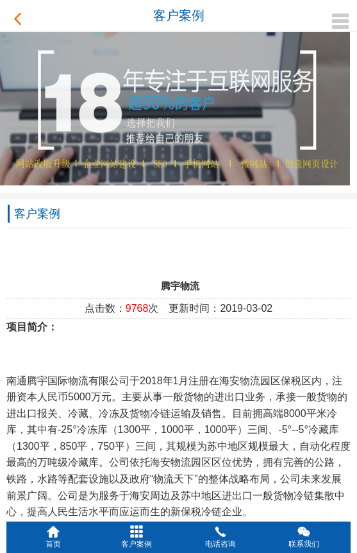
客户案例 (178, 15)
